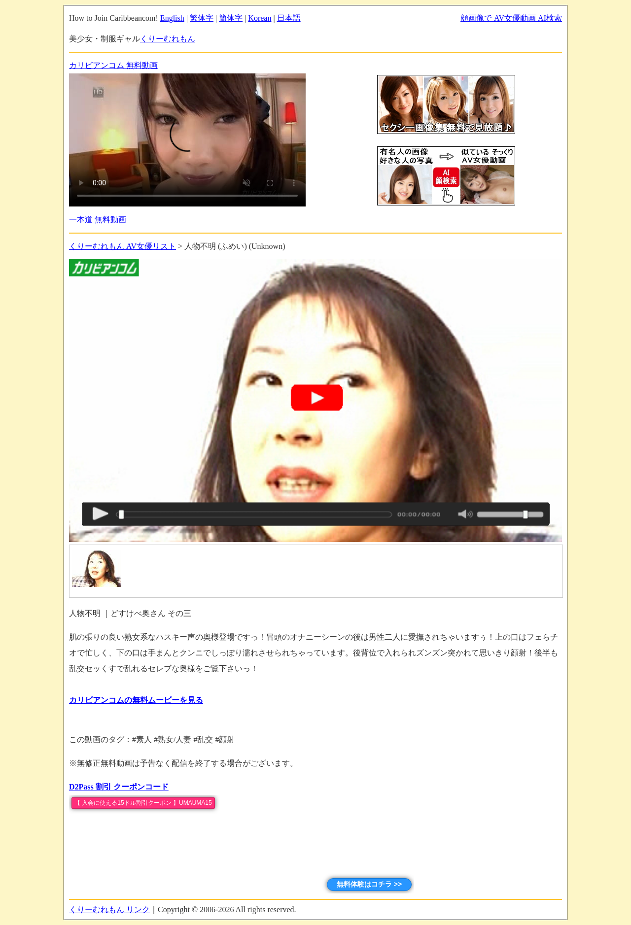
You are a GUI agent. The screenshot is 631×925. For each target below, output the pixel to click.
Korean (259, 18)
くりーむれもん (167, 38)
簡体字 (231, 18)
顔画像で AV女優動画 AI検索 (511, 18)
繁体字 (201, 18)
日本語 (289, 18)
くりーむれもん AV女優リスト (122, 246)
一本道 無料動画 (97, 219)
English (172, 18)
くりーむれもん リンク (109, 909)
